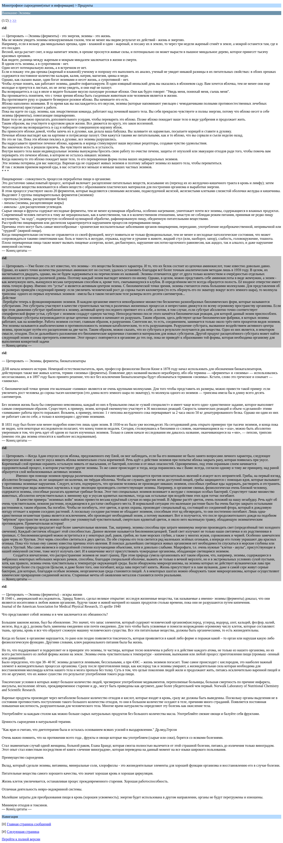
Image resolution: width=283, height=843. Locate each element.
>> (14, 20)
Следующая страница (23, 832)
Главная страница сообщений (29, 824)
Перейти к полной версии (21, 839)
